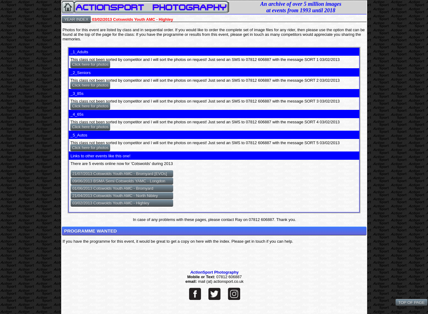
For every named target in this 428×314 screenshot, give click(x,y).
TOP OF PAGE (411, 302)
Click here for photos (90, 64)
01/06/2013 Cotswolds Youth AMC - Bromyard (112, 188)
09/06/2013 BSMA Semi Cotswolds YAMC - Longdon (118, 181)
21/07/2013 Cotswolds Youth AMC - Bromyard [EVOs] (119, 173)
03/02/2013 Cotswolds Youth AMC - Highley (110, 203)
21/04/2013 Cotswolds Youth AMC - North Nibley (115, 195)
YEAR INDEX (76, 19)
